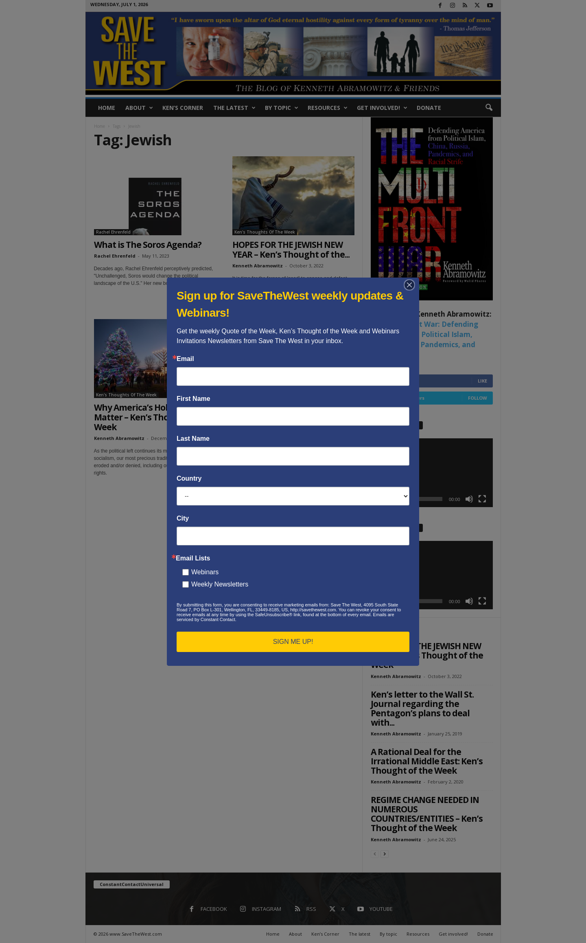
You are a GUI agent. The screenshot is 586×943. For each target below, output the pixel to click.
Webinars (205, 572)
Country (189, 478)
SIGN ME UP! (293, 641)
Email (185, 359)
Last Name (193, 438)
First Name (193, 399)
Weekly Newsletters (219, 584)
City (183, 518)
